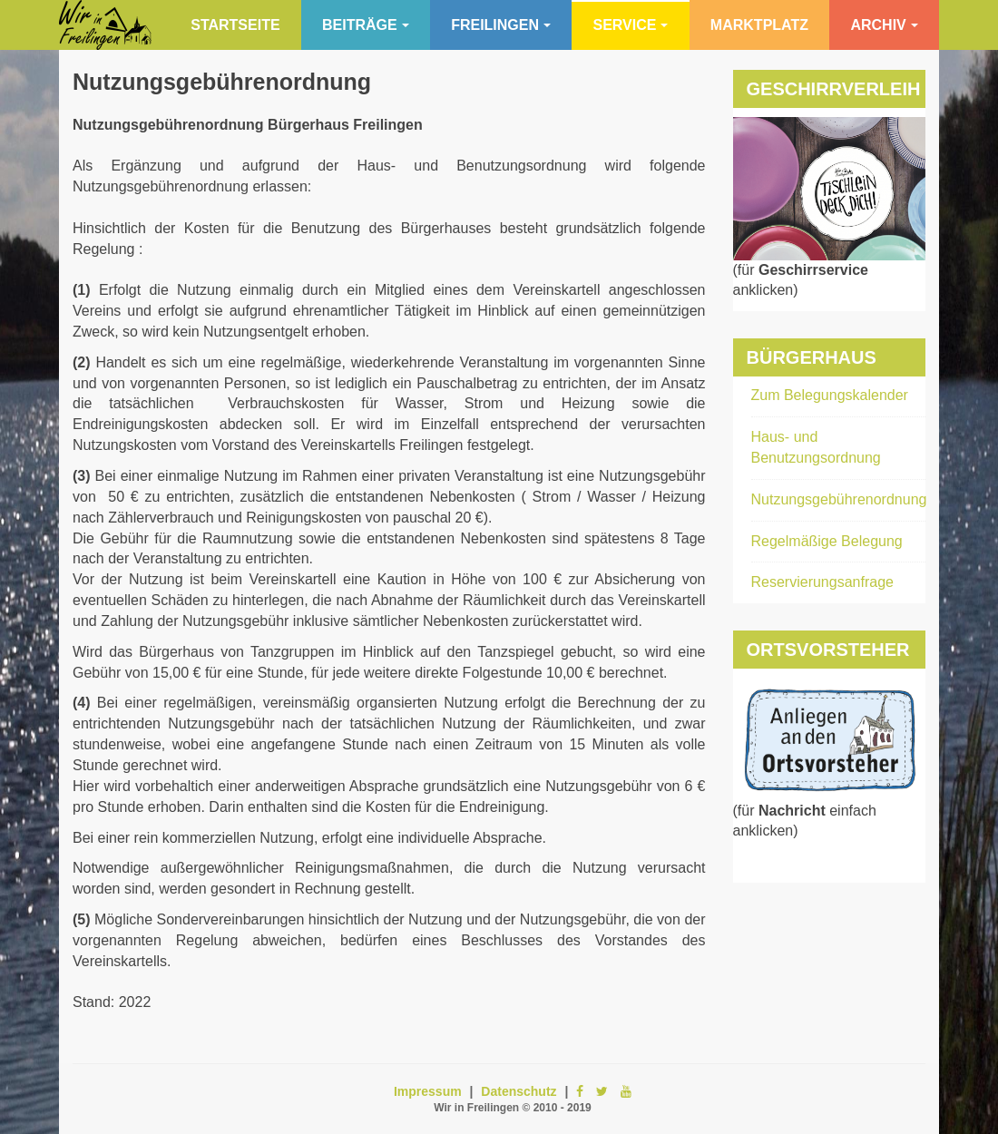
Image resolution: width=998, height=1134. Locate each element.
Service (630, 25)
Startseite (235, 25)
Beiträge (365, 25)
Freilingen (501, 25)
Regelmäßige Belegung (827, 541)
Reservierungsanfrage (822, 582)
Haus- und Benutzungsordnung (816, 447)
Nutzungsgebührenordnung (222, 81)
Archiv (883, 25)
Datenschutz (518, 1091)
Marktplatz (759, 25)
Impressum (428, 1091)
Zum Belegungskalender (829, 395)
